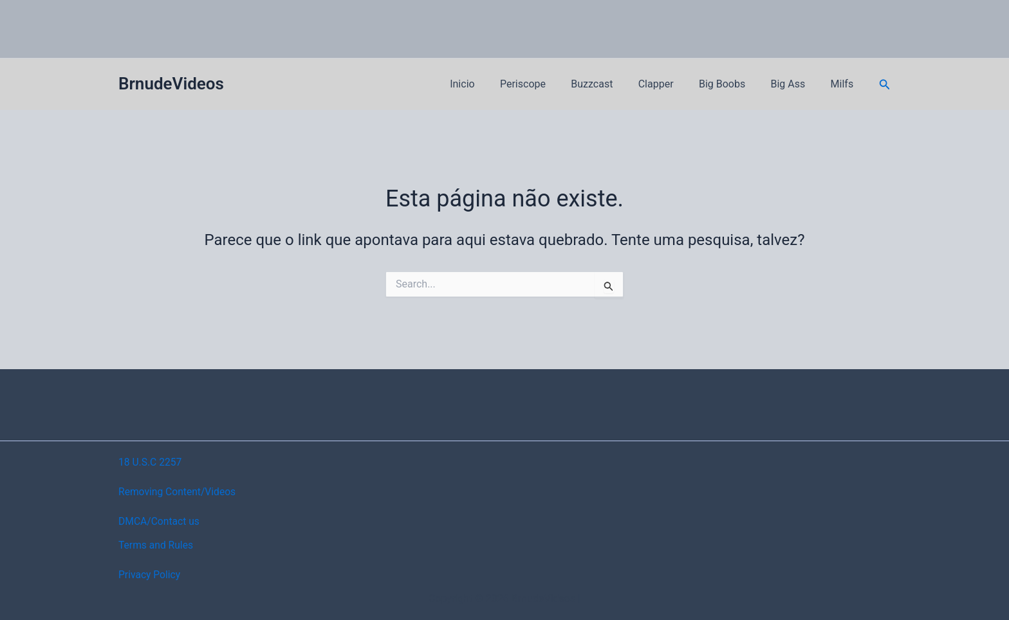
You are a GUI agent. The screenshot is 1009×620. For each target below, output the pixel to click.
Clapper (672, 84)
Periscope (548, 84)
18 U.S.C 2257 (150, 462)
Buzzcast (613, 84)
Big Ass (794, 84)
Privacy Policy (150, 575)
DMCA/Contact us (159, 521)
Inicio (493, 84)
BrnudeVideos (171, 83)
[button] (885, 85)
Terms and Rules (156, 545)
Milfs (844, 84)
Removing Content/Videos (178, 492)
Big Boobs (733, 84)
